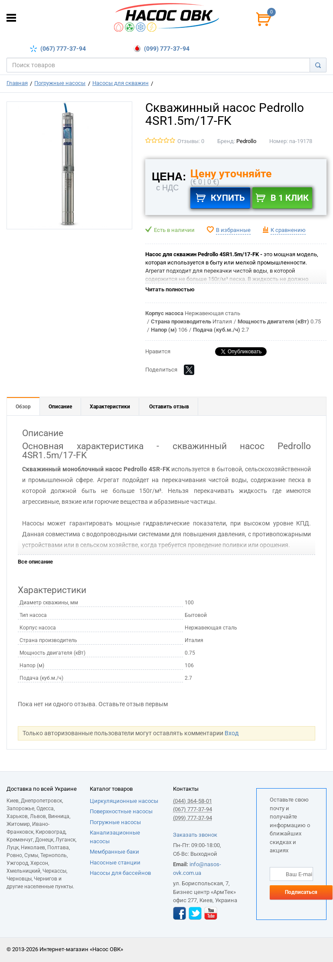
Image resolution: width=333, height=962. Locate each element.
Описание (60, 407)
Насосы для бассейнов (120, 873)
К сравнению (288, 230)
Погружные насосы (59, 83)
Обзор (23, 407)
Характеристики (110, 407)
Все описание (35, 561)
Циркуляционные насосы (124, 801)
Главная (17, 83)
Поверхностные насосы (121, 811)
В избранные (233, 230)
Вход (231, 733)
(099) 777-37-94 (166, 48)
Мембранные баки (114, 851)
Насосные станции (115, 862)
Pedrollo (246, 141)
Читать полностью (170, 289)
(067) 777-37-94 (63, 48)
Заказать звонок (195, 835)
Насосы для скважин (120, 83)
